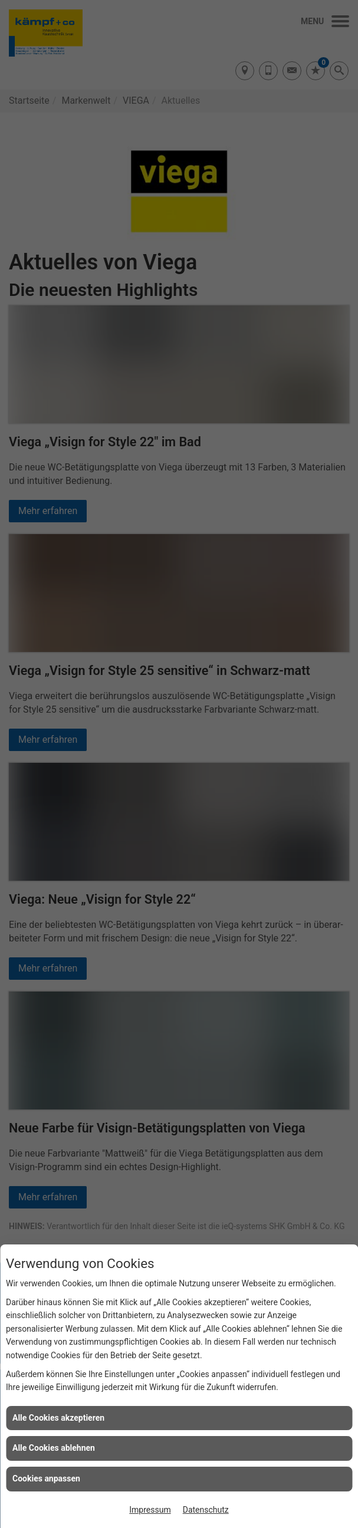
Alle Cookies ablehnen (53, 1448)
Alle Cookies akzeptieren (58, 1417)
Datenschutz (206, 1509)
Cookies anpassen (46, 1478)
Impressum (149, 1509)
